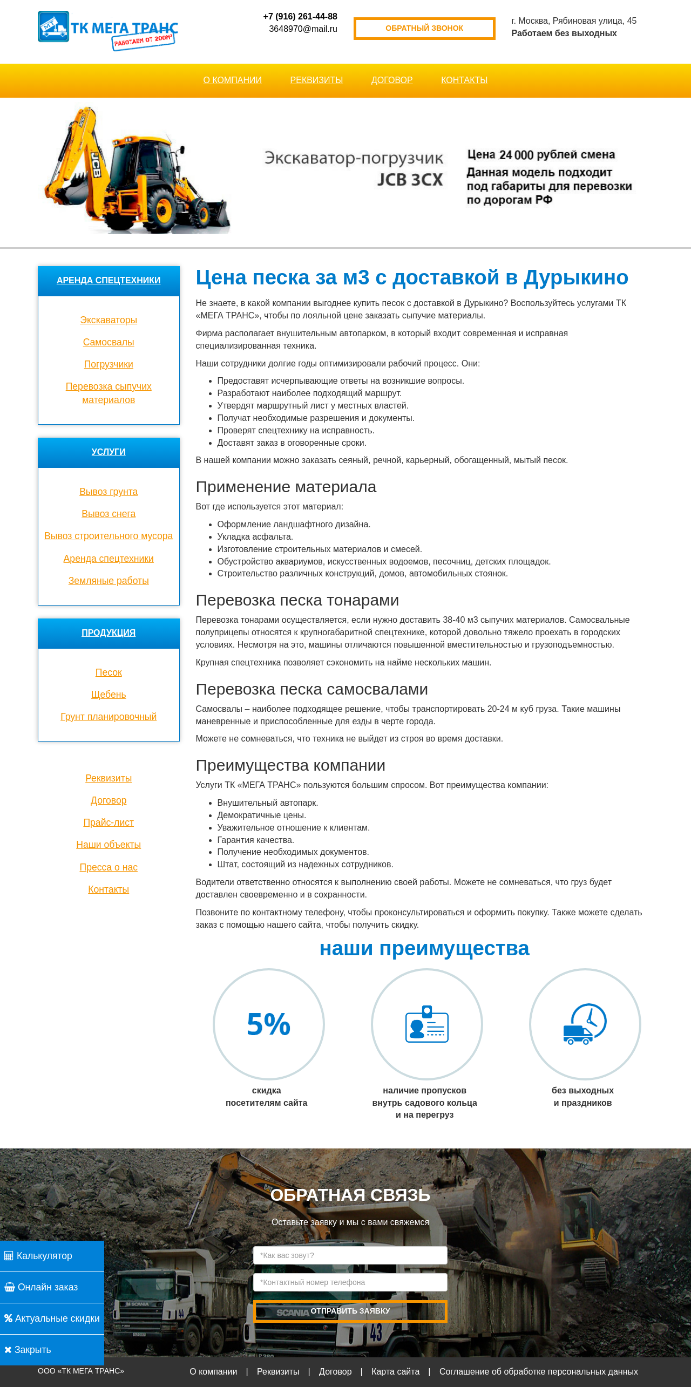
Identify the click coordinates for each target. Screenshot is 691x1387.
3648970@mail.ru (303, 28)
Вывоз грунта (108, 491)
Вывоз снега (109, 513)
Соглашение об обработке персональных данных (538, 1371)
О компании (233, 80)
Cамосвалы (108, 342)
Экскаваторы (108, 320)
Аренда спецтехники (109, 280)
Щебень (108, 694)
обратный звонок (424, 28)
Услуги (109, 452)
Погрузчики (108, 364)
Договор (392, 80)
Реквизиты (316, 80)
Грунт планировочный (108, 716)
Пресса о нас (109, 867)
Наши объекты (108, 844)
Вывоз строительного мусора (108, 536)
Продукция (109, 632)
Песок (109, 672)
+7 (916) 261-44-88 (300, 16)
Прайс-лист (108, 822)
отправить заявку (350, 1311)
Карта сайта (395, 1371)
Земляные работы (109, 580)
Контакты (464, 80)
